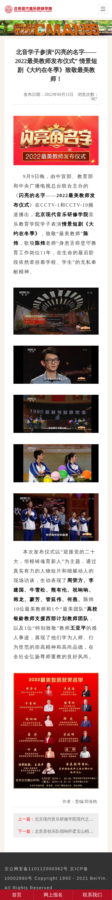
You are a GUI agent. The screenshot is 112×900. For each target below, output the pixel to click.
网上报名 (53, 894)
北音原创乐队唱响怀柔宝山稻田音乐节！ (72, 831)
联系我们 (92, 894)
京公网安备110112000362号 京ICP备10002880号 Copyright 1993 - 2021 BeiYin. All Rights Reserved (55, 878)
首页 (17, 894)
